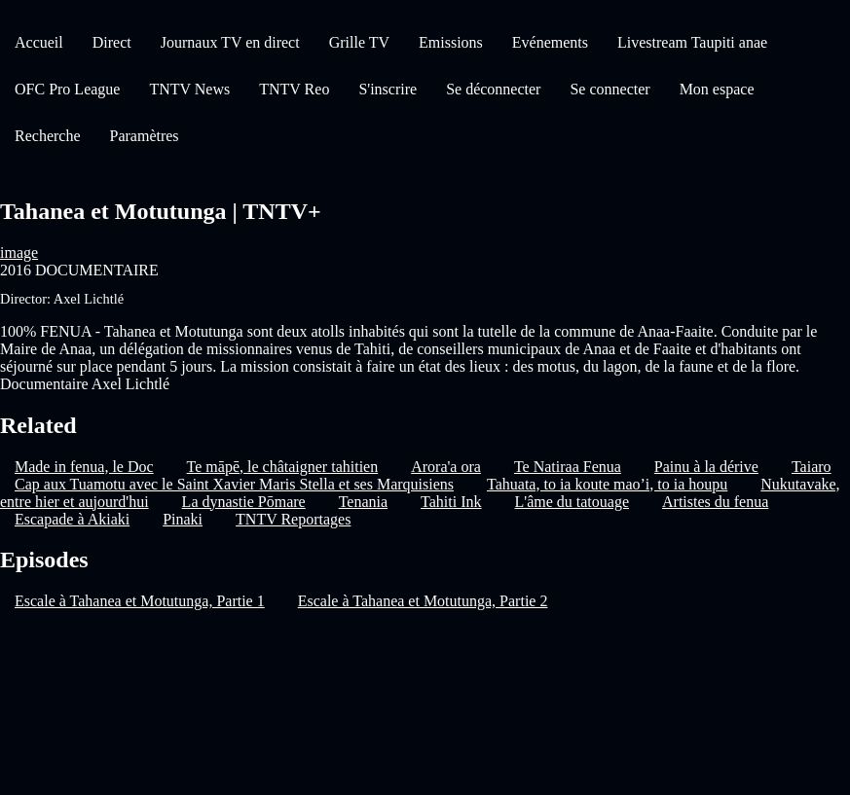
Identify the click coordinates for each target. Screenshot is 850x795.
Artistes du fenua (715, 501)
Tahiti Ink (451, 501)
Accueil (39, 42)
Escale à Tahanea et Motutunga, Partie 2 (423, 601)
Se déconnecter (493, 89)
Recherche (48, 135)
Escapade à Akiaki (72, 519)
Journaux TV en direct (230, 42)
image (19, 252)
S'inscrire (387, 89)
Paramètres (144, 135)
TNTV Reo (294, 89)
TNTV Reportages (293, 519)
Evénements (550, 42)
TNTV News (189, 89)
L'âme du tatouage (572, 501)
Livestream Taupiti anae (692, 42)
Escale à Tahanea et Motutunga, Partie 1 (140, 601)
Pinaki (183, 519)
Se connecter (609, 89)
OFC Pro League (67, 89)
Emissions (451, 42)
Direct (111, 42)
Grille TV (359, 42)
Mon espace (717, 89)
